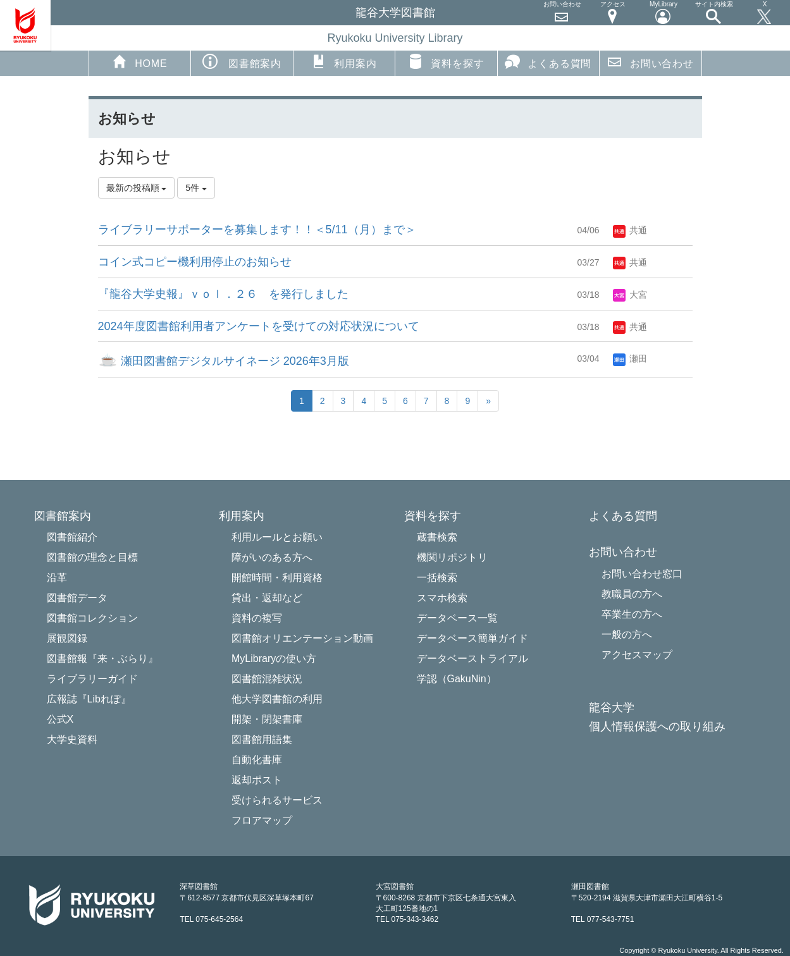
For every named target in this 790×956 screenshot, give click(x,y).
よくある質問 (548, 61)
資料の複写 (256, 618)
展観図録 (67, 638)
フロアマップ (261, 820)
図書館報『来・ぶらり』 (102, 658)
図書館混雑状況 (266, 678)
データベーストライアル (472, 658)
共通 (630, 230)
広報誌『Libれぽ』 (89, 699)
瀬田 (630, 358)
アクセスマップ (637, 654)
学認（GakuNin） (457, 678)
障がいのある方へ (271, 557)
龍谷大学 (611, 708)
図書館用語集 (261, 739)
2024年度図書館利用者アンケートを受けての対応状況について (258, 326)
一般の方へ (627, 634)
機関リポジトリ (452, 557)
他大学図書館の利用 (277, 699)
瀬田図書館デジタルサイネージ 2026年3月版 (223, 361)
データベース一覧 (457, 618)
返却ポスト (256, 780)
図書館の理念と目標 (92, 557)
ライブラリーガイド (92, 678)
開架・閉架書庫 (266, 719)
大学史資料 (72, 739)
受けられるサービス (277, 800)
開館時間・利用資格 (277, 577)
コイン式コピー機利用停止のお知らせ (195, 261)
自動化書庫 (256, 759)
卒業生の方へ (632, 614)
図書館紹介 (72, 537)
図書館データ (77, 597)
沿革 (57, 577)
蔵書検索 (437, 537)
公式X (60, 719)
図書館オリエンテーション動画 (302, 638)
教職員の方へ (632, 594)
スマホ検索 (442, 597)
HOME (139, 61)
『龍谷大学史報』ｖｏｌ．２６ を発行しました (223, 294)
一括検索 (437, 577)
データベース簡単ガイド (472, 638)
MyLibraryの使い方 (273, 658)
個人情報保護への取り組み (657, 727)
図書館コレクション (92, 618)
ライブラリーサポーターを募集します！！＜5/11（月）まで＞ (257, 229)
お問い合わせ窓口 (642, 573)
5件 (196, 188)
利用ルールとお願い (277, 537)
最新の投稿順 (136, 188)
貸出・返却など (266, 597)
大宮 (630, 295)
